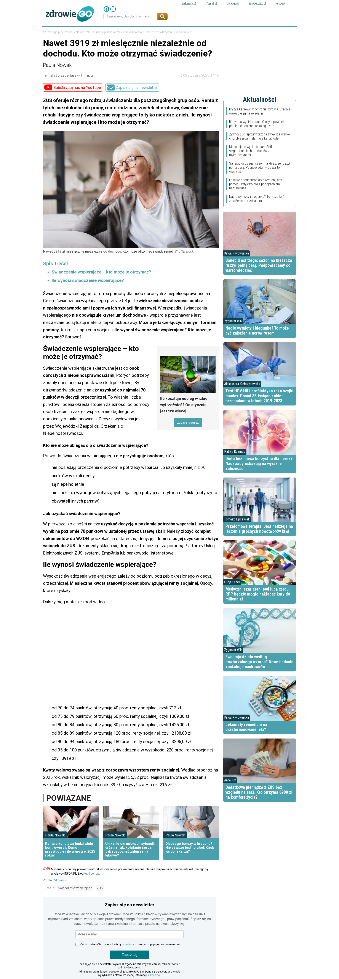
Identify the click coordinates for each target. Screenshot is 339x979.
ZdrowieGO (61, 893)
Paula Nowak (57, 78)
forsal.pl (211, 4)
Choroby (167, 32)
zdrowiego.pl (52, 45)
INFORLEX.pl (257, 4)
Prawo (65, 32)
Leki (100, 32)
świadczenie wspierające (75, 901)
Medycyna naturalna (131, 32)
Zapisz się (129, 968)
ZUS (100, 901)
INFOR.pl (233, 4)
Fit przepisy (251, 32)
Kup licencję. (91, 887)
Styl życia (223, 32)
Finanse (84, 32)
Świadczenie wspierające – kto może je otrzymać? (102, 285)
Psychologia (194, 32)
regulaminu (129, 957)
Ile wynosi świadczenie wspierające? (88, 293)
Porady (275, 32)
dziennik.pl (189, 4)
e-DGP (280, 4)
